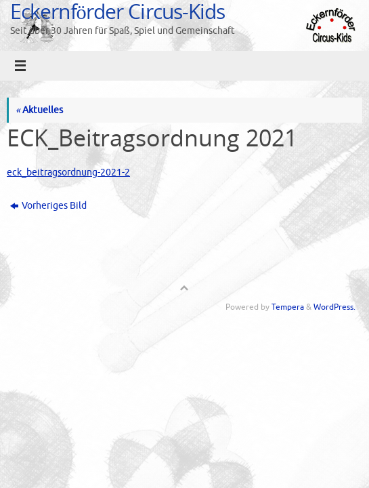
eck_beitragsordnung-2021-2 (68, 172)
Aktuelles (39, 110)
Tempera (288, 307)
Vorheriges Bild (48, 205)
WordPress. (334, 307)
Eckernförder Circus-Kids (117, 11)
